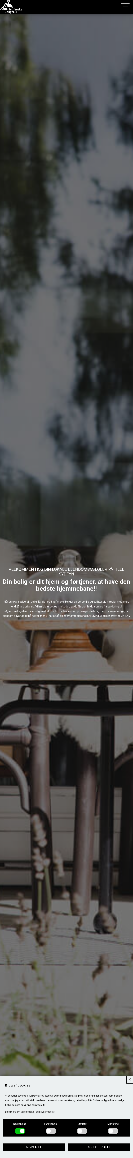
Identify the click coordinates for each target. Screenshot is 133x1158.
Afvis (34, 1147)
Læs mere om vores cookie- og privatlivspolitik (30, 1111)
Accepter (99, 1147)
